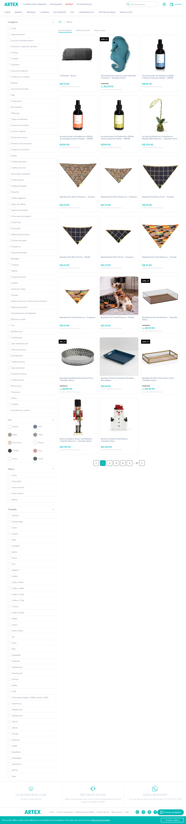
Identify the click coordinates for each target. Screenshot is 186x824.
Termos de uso (103, 812)
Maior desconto (83, 30)
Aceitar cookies (172, 820)
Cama (7, 12)
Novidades (56, 4)
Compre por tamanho (35, 4)
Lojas (127, 812)
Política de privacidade (84, 812)
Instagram (143, 812)
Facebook (155, 812)
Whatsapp (137, 812)
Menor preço (100, 30)
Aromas (31, 12)
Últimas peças (84, 4)
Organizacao (86, 12)
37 (137, 463)
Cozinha (44, 12)
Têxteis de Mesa (106, 12)
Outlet (69, 4)
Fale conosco (117, 812)
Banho (18, 12)
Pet (73, 12)
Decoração (60, 12)
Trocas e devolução (64, 812)
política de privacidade (100, 820)
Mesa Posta (126, 12)
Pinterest (149, 812)
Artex (11, 4)
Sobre (51, 812)
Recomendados (65, 30)
